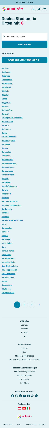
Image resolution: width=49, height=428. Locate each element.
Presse (24, 348)
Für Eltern (24, 383)
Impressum (7, 424)
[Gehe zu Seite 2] (24, 304)
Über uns (24, 325)
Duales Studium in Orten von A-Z (24, 60)
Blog (24, 352)
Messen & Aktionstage (24, 356)
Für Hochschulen (24, 375)
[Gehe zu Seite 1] (17, 304)
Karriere (24, 329)
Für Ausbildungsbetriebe (24, 372)
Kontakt (42, 424)
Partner (24, 332)
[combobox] (26, 36)
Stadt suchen (24, 45)
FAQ (24, 336)
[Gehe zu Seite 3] (32, 304)
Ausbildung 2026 (24, 2)
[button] (44, 9)
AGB (18, 424)
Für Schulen (24, 379)
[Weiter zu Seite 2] (39, 304)
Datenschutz (30, 424)
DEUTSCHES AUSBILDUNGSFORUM (24, 360)
